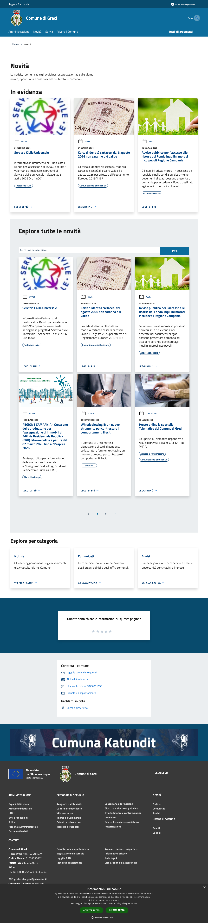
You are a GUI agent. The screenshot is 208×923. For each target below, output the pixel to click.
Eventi (156, 828)
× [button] (204, 887)
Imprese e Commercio (69, 818)
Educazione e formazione (119, 804)
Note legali (111, 858)
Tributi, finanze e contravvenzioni (123, 813)
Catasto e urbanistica (69, 822)
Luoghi (157, 833)
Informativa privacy (116, 853)
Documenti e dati (18, 831)
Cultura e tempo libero (69, 808)
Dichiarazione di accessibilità (121, 863)
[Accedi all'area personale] (183, 4)
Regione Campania (18, 4)
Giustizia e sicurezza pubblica (121, 808)
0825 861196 (36, 883)
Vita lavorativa (65, 813)
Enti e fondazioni (18, 818)
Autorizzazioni (113, 826)
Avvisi (20, 141)
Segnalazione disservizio (70, 853)
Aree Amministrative (20, 808)
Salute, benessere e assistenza (122, 822)
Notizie (87, 413)
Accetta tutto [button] (91, 910)
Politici (12, 822)
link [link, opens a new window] (135, 903)
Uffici (11, 813)
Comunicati (147, 413)
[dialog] (104, 903)
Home (15, 44)
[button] (104, 917)
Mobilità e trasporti (68, 827)
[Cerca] (196, 18)
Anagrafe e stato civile (69, 804)
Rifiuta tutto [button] (117, 910)
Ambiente (110, 817)
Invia (174, 251)
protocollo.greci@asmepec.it (30, 879)
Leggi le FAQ (64, 858)
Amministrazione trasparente (121, 849)
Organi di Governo (18, 804)
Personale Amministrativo (23, 827)
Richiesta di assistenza (69, 863)
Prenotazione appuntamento (73, 849)
